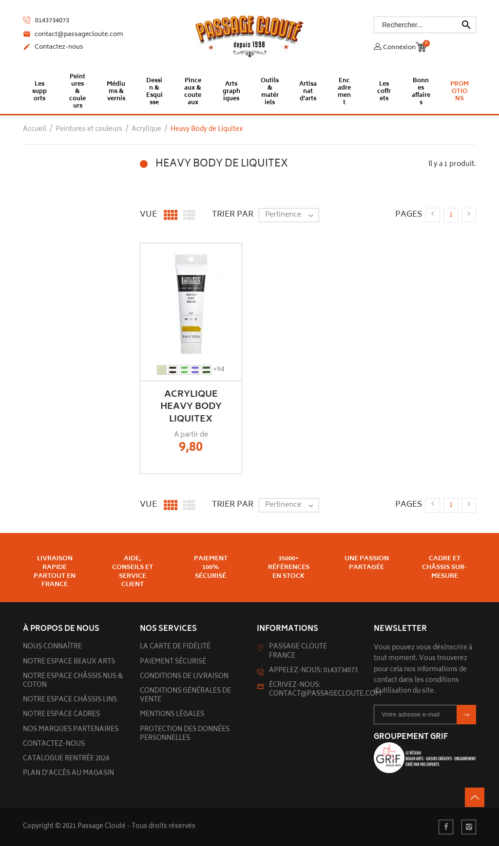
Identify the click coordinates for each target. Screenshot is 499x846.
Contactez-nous (53, 48)
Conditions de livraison (184, 676)
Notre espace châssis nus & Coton (73, 681)
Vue (148, 214)
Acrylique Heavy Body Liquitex (191, 407)
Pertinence (291, 215)
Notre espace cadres (61, 714)
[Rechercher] (425, 25)
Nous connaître (52, 647)
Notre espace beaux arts (69, 662)
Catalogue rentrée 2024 (66, 759)
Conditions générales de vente (185, 696)
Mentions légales (172, 714)
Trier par (232, 214)
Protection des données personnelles (185, 734)
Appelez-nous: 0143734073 (313, 671)
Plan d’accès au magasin (68, 773)
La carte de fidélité (175, 647)
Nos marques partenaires (70, 730)
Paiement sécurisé (173, 662)
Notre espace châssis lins (70, 700)
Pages (408, 214)
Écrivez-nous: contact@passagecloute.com (325, 690)
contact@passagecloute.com (73, 35)
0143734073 (46, 20)
